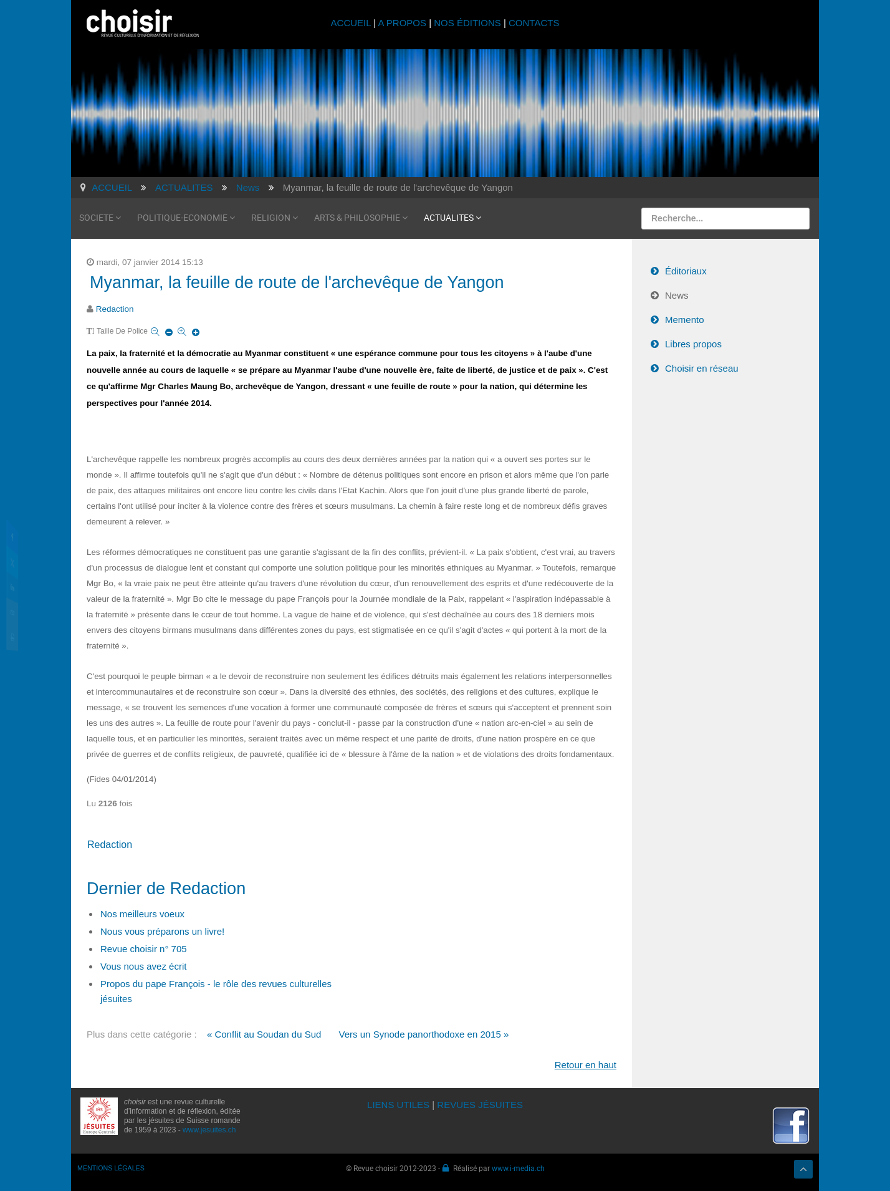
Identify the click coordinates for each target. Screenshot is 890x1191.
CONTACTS (534, 22)
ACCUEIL (352, 22)
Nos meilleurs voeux (142, 914)
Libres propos (693, 344)
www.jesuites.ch (209, 1130)
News (677, 295)
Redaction (115, 309)
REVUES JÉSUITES (480, 1104)
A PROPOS (402, 22)
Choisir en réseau (702, 368)
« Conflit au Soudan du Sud (264, 1034)
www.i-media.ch (518, 1168)
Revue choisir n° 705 (143, 948)
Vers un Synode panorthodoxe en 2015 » (424, 1034)
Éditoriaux (686, 271)
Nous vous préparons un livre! (162, 931)
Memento (684, 319)
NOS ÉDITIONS (467, 22)
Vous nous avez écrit (143, 966)
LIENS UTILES (398, 1104)
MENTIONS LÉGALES (111, 1168)
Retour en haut (585, 1064)
